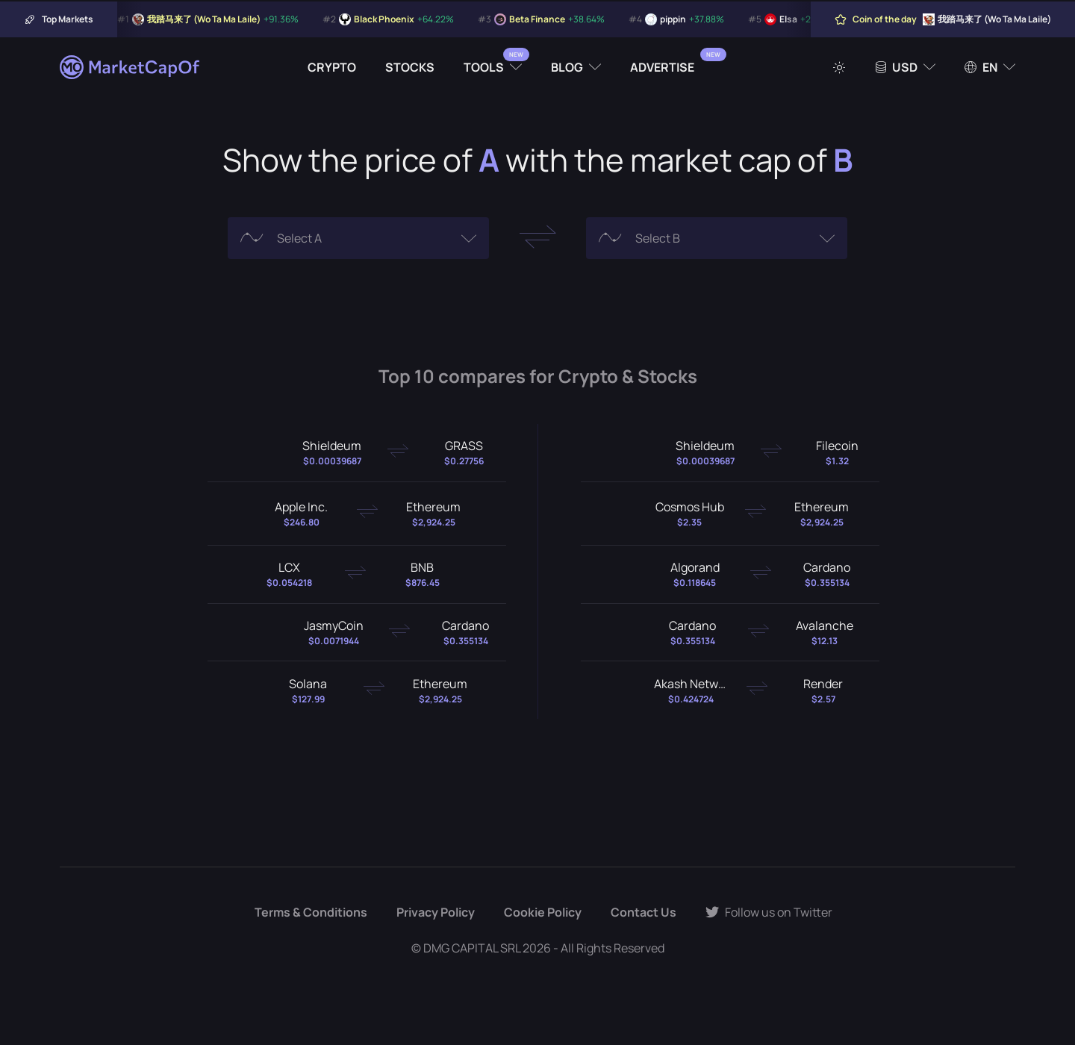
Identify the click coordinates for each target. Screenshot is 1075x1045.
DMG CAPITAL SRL (471, 948)
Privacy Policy (435, 912)
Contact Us (643, 912)
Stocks (409, 67)
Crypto (332, 67)
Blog (567, 67)
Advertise (662, 67)
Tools (484, 67)
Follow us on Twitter (768, 912)
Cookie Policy (543, 912)
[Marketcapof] (131, 67)
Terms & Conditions (311, 912)
